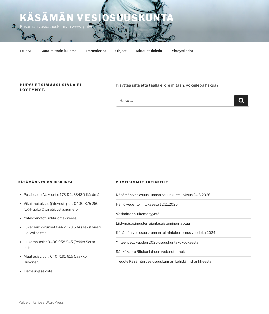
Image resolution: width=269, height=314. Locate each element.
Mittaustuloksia (149, 51)
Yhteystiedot (182, 51)
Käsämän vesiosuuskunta (97, 17)
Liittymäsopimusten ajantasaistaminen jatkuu (153, 223)
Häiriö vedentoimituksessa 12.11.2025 (147, 204)
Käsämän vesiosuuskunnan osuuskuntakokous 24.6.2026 (163, 195)
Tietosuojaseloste (38, 271)
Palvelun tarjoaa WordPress (41, 302)
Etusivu (26, 51)
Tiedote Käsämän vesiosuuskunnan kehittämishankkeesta (163, 261)
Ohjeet (121, 51)
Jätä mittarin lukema (59, 51)
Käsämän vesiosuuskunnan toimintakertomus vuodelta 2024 (165, 232)
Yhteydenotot (35, 218)
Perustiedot (96, 51)
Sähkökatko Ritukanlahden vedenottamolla (151, 251)
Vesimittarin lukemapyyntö (137, 214)
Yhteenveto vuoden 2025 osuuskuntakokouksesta (157, 242)
